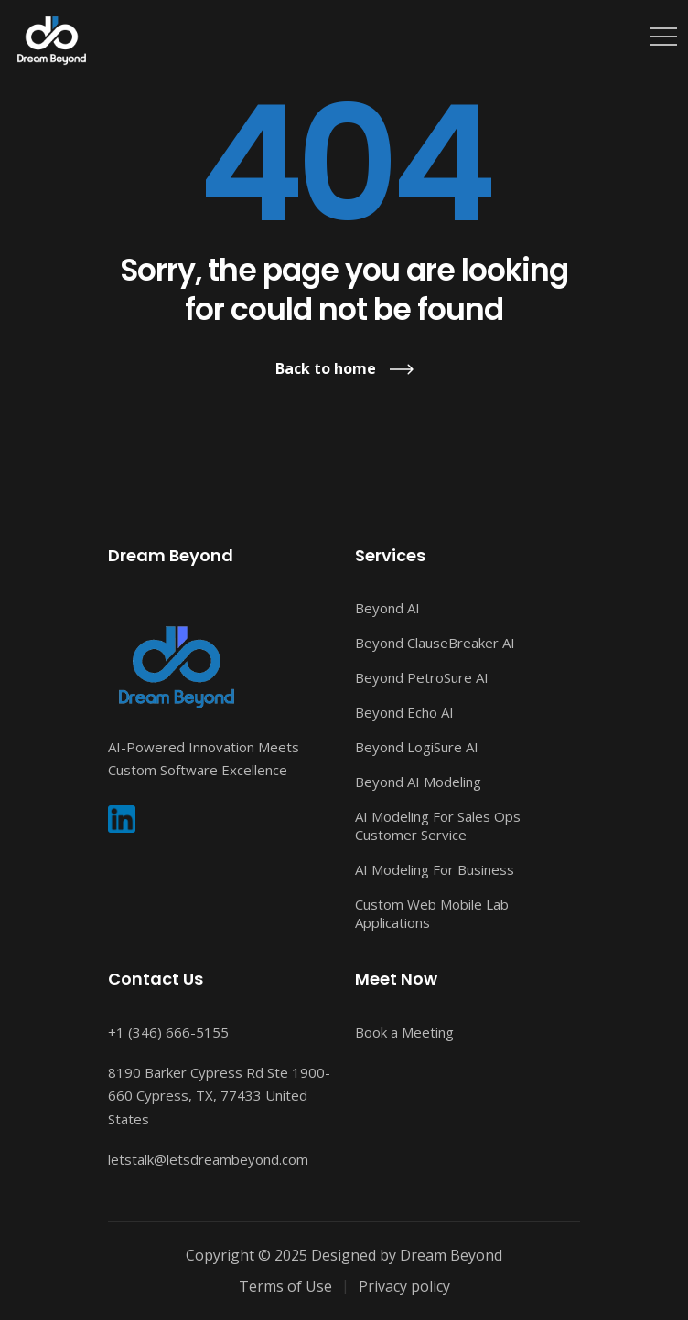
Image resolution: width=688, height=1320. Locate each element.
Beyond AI (387, 608)
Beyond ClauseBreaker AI (435, 642)
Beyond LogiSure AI (416, 747)
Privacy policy (404, 1286)
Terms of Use (285, 1286)
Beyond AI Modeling (418, 781)
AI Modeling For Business (434, 869)
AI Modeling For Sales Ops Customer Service (438, 825)
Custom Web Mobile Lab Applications (432, 913)
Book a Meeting (404, 1032)
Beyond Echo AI (404, 712)
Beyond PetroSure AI (422, 677)
